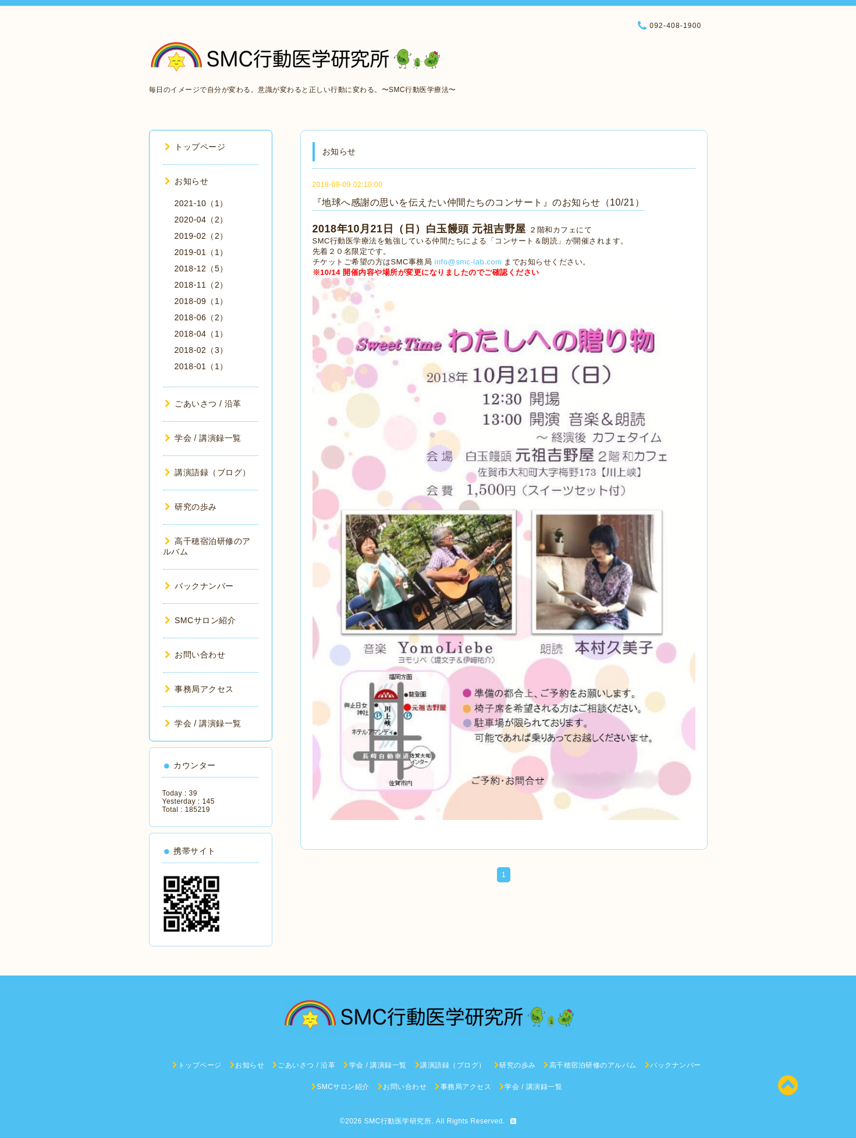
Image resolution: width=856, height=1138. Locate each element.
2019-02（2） (201, 236)
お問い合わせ (195, 654)
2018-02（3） (201, 350)
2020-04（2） (201, 219)
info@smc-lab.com (468, 261)
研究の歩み (191, 506)
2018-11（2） (201, 284)
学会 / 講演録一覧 (203, 438)
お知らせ (187, 181)
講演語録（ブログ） (208, 472)
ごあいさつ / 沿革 (203, 403)
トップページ (195, 146)
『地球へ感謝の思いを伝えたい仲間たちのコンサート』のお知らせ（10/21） (478, 202)
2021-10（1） (201, 203)
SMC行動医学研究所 (398, 1121)
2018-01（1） (201, 366)
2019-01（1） (201, 252)
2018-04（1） (201, 333)
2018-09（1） (201, 301)
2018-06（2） (201, 317)
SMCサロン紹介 (200, 620)
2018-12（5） (201, 268)
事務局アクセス (199, 689)
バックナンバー (199, 586)
